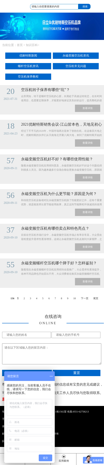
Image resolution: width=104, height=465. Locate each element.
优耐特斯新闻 (28, 55)
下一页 (84, 298)
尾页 (95, 298)
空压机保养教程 (28, 76)
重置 (76, 373)
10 (74, 298)
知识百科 (32, 45)
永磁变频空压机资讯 (76, 55)
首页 (20, 45)
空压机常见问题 (75, 66)
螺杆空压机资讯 (28, 66)
